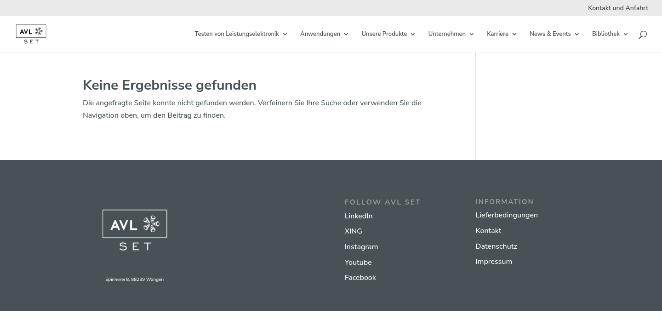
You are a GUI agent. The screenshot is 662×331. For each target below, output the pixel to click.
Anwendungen (320, 34)
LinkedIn (359, 216)
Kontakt (488, 231)
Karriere (497, 34)
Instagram (361, 247)
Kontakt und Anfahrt (618, 8)
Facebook (360, 278)
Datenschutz (496, 246)
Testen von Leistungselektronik (237, 34)
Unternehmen (447, 34)
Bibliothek (606, 34)
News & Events (550, 34)
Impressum (493, 262)
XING (353, 231)
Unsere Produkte (384, 34)
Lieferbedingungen (506, 215)
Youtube (358, 262)
